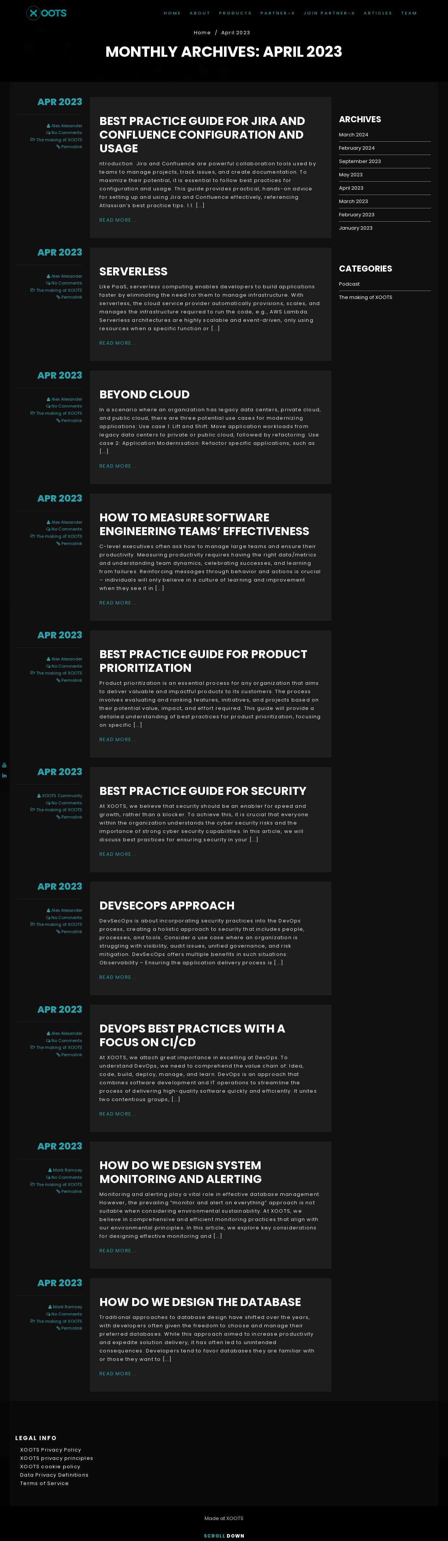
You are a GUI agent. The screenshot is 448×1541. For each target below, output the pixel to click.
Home (172, 13)
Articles (378, 13)
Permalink (71, 147)
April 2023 (351, 188)
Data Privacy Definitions (54, 1405)
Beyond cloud (144, 395)
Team (409, 13)
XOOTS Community (62, 796)
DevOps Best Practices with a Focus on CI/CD (192, 1035)
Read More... (117, 220)
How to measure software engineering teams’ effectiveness (204, 524)
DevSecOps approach (167, 906)
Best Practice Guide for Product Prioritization (203, 661)
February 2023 (356, 214)
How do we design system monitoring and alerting (180, 1172)
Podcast (349, 284)
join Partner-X (329, 13)
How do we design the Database (200, 1302)
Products (235, 13)
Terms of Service (44, 1414)
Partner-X (278, 13)
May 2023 (351, 174)
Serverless (133, 272)
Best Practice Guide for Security (203, 791)
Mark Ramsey (67, 1170)
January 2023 (356, 228)
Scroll (224, 1536)
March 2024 (353, 134)
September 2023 (360, 161)
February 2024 (357, 148)
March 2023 (353, 201)
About (200, 13)
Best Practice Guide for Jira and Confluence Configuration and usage (202, 135)
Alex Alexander (66, 126)
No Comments (66, 132)
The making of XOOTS (59, 140)
